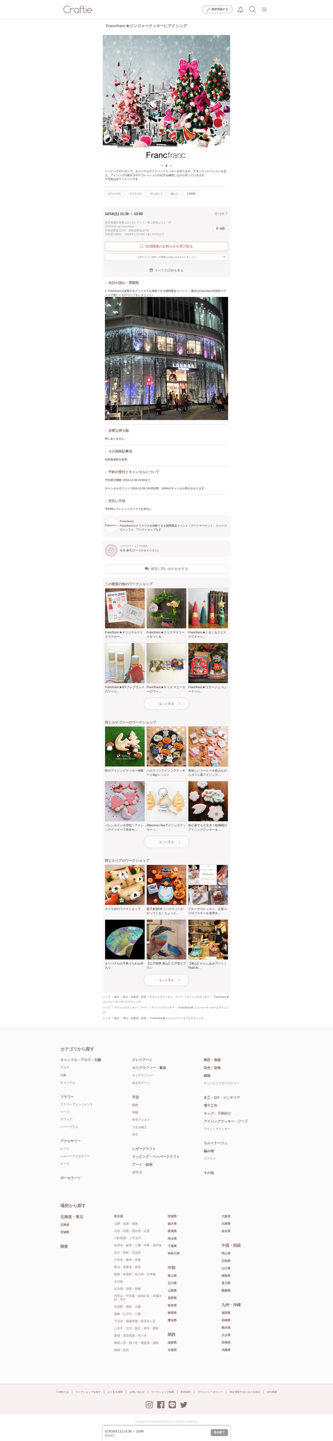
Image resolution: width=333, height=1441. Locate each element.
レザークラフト (144, 1149)
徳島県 (226, 1275)
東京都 (118, 1216)
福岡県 (226, 1312)
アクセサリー (70, 1141)
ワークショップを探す (88, 1391)
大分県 (226, 1335)
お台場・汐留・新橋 (127, 1288)
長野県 (172, 1298)
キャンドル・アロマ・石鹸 (80, 1060)
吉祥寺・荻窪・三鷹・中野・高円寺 (138, 1245)
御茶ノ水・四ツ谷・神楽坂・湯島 (136, 1342)
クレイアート (142, 1060)
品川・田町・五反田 (127, 1252)
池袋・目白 (121, 1350)
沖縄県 (226, 1350)
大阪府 (226, 1216)
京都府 (172, 1350)
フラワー (67, 1097)
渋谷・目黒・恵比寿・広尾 (132, 1231)
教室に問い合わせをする (166, 569)
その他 (209, 1173)
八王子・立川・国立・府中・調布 (136, 1328)
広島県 (226, 1260)
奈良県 (226, 1231)
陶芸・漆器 (212, 1060)
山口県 (226, 1268)
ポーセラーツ (70, 1178)
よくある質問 (115, 1391)
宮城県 (64, 1232)
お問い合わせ (137, 1391)
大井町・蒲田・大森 (127, 1306)
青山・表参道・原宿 (127, 1267)
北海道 (64, 1224)
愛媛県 (226, 1290)
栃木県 (172, 1223)
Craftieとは (62, 1391)
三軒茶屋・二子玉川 (127, 1238)
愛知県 (172, 1320)
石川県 (172, 1283)
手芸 (135, 1097)
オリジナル (114, 193)
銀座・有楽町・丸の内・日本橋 (135, 1274)
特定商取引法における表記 (245, 1391)
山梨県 (172, 1290)
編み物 (209, 1151)
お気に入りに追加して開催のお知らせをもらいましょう (181, 257)
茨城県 (172, 1216)
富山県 (172, 1275)
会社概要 (272, 1391)
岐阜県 (172, 1305)
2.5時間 (191, 193)
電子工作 (210, 1105)
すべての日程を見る (166, 270)
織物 (207, 1075)
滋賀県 (172, 1342)
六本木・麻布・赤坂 (127, 1259)
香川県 (226, 1283)
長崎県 (226, 1320)
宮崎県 (226, 1342)
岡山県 (226, 1253)
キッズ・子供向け (217, 1113)
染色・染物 (212, 1068)
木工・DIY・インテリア (222, 1097)
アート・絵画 (142, 1164)
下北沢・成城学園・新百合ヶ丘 (135, 1321)
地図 (220, 228)
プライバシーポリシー (210, 1391)
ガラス (137, 1172)
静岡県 (172, 1312)
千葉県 (172, 1246)
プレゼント (156, 193)
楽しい (175, 193)
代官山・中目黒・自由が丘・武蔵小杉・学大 (138, 1297)
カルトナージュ (215, 1143)
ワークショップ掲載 (162, 1391)
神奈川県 (174, 1253)
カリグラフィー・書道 (149, 1068)
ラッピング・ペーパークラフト (156, 1156)
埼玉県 (172, 1238)
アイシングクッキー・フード (226, 1121)
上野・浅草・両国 (126, 1223)
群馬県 (172, 1231)
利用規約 (186, 1391)
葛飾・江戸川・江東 (127, 1314)
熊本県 (226, 1327)
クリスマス (135, 193)
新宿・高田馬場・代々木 (130, 1335)
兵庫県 (226, 1223)
